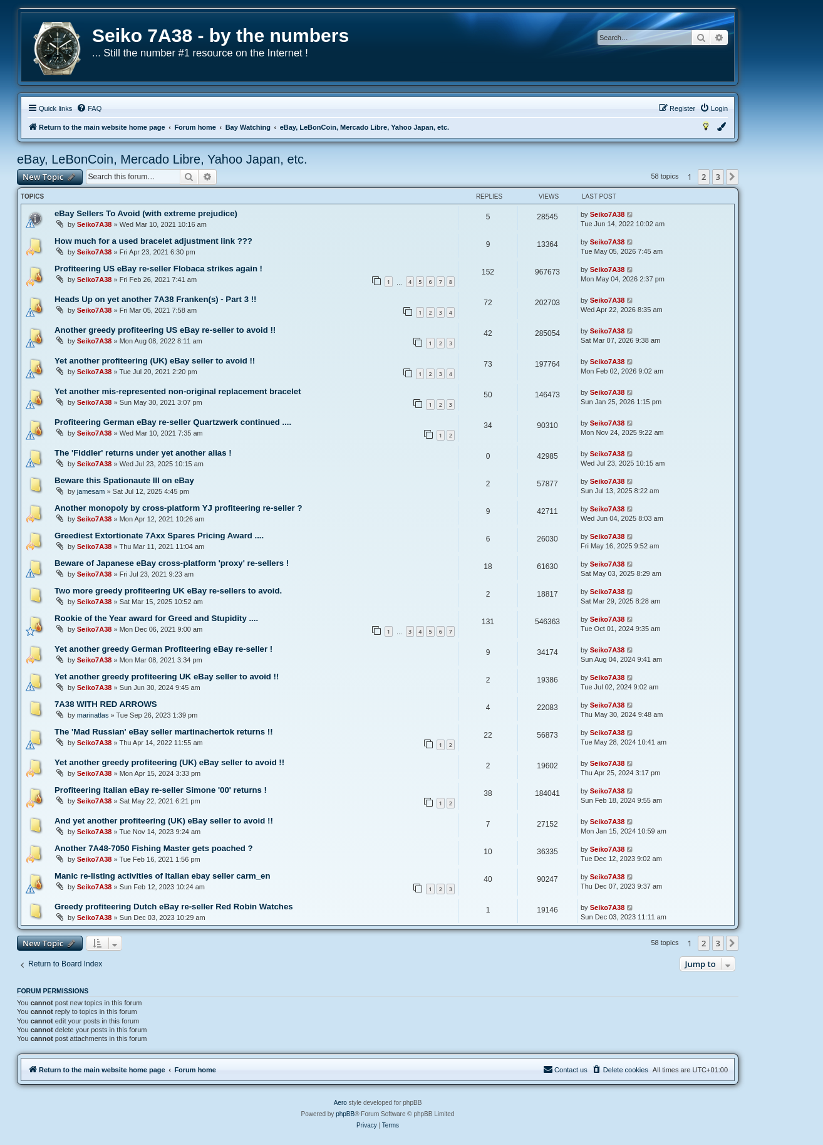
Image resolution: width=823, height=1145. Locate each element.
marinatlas (93, 715)
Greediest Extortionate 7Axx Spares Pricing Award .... (159, 535)
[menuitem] (88, 108)
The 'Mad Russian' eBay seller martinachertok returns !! (163, 731)
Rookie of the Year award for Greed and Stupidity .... (156, 618)
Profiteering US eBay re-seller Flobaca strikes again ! (158, 268)
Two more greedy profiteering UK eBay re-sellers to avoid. (168, 590)
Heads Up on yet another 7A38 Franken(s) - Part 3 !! (155, 299)
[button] (732, 176)
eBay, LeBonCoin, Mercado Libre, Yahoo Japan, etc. (162, 159)
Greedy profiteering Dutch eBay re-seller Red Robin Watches (173, 906)
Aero (340, 1102)
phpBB (345, 1114)
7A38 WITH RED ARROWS (105, 704)
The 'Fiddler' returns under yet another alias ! (143, 452)
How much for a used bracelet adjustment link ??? (153, 241)
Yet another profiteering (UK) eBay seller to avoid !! (154, 360)
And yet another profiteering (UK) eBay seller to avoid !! (163, 820)
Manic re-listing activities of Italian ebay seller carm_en (162, 876)
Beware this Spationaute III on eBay (124, 480)
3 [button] (718, 176)
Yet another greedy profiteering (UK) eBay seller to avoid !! (169, 762)
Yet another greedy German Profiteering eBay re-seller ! (163, 649)
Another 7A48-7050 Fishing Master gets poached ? (153, 848)
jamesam (91, 491)
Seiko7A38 (94, 224)
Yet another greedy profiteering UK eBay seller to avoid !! (166, 676)
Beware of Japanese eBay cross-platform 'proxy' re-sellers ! (171, 563)
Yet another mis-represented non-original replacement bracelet (177, 391)
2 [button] (703, 176)
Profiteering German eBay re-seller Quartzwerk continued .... (172, 422)
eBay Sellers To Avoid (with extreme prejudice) (145, 213)
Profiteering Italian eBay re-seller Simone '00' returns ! (160, 790)
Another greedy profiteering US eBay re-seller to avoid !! (165, 330)
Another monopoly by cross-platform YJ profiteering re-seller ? (178, 508)
